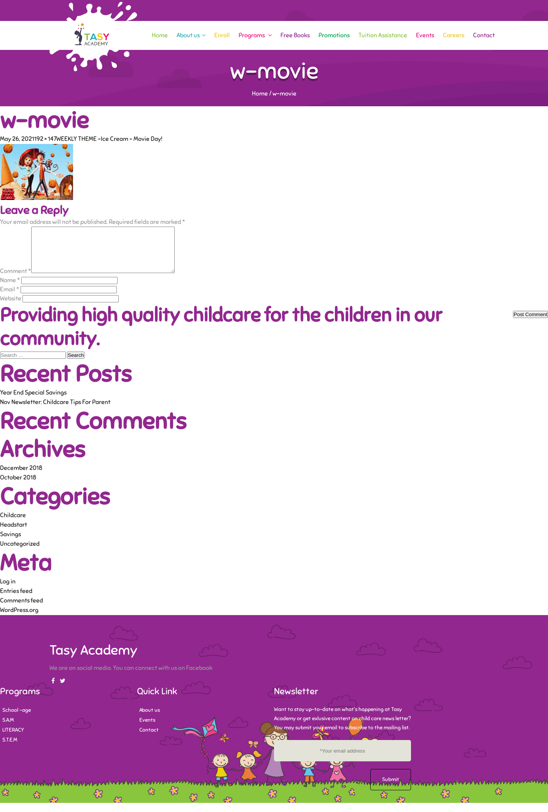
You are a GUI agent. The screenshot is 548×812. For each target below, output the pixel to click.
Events (425, 35)
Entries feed (16, 600)
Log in (8, 591)
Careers (453, 35)
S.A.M (8, 729)
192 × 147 (45, 139)
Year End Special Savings (33, 402)
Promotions (334, 35)
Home (160, 35)
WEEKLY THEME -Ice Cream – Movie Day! (109, 139)
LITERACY (13, 739)
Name (10, 289)
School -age (16, 719)
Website (10, 308)
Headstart (13, 534)
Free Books (295, 35)
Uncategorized (20, 553)
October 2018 (18, 487)
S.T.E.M (9, 749)
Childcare (13, 524)
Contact (484, 35)
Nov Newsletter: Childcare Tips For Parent (55, 411)
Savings (10, 543)
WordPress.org (19, 619)
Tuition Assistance (382, 35)
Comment (15, 280)
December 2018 (21, 477)
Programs (255, 35)
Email (9, 298)
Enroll (222, 35)
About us (191, 35)
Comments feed (21, 610)
